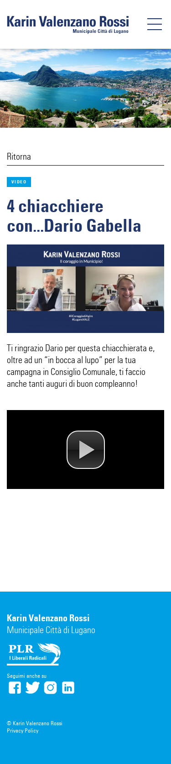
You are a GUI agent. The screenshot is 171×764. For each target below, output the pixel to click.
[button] (86, 450)
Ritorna (19, 156)
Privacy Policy (22, 730)
